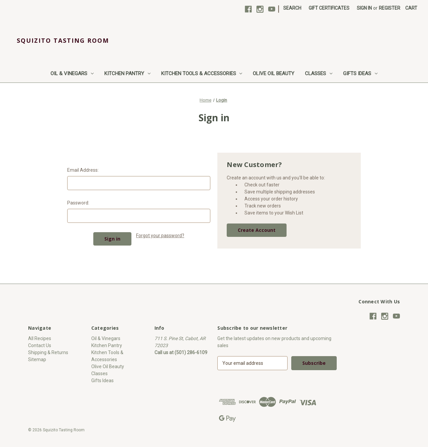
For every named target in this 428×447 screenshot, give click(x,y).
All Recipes (39, 338)
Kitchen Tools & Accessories (201, 73)
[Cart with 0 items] (411, 8)
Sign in (364, 8)
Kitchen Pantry (127, 73)
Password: (78, 202)
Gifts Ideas (360, 73)
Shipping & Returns (48, 352)
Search (292, 8)
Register (389, 8)
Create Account (257, 230)
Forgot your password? (160, 235)
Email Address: (83, 170)
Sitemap (37, 359)
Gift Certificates (329, 8)
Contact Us (39, 345)
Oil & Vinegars (72, 73)
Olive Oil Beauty (273, 73)
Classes (318, 73)
